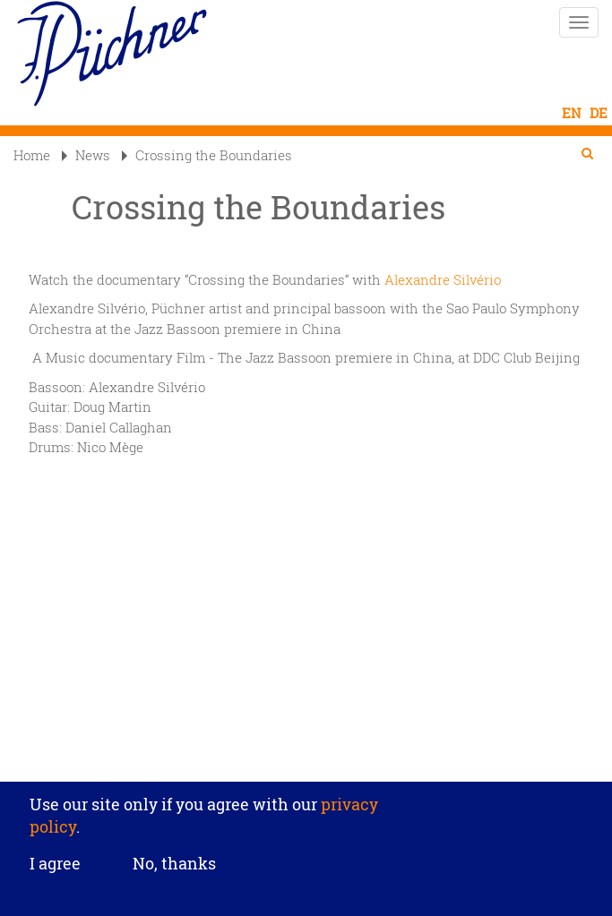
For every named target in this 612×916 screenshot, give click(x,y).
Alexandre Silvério (442, 279)
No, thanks (174, 863)
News (86, 155)
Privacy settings (306, 769)
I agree (55, 864)
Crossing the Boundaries (207, 155)
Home (31, 155)
